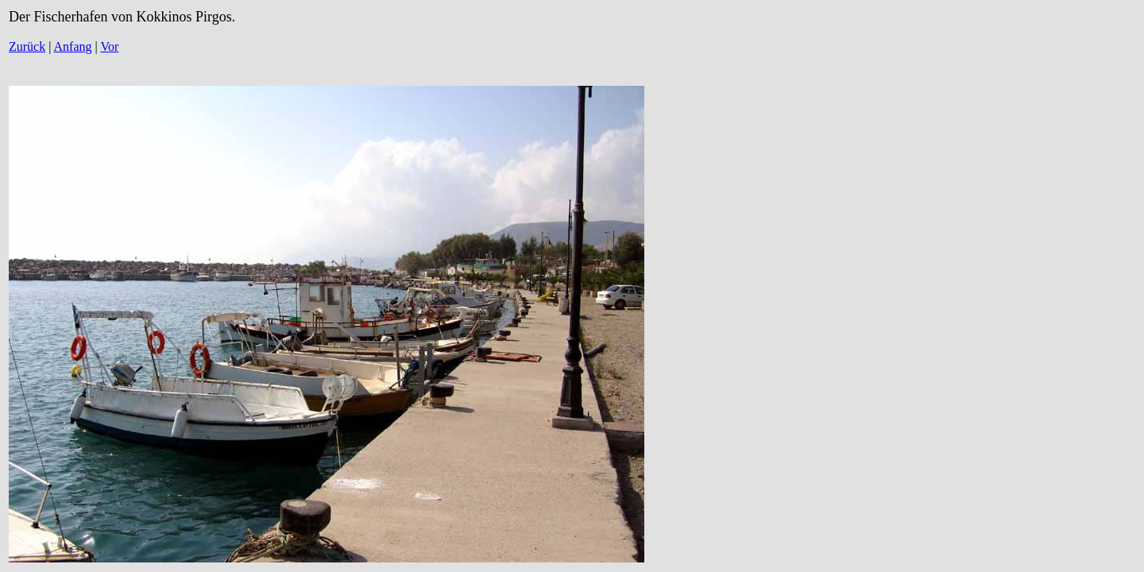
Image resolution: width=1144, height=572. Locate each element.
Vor (109, 46)
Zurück (27, 46)
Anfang (73, 46)
